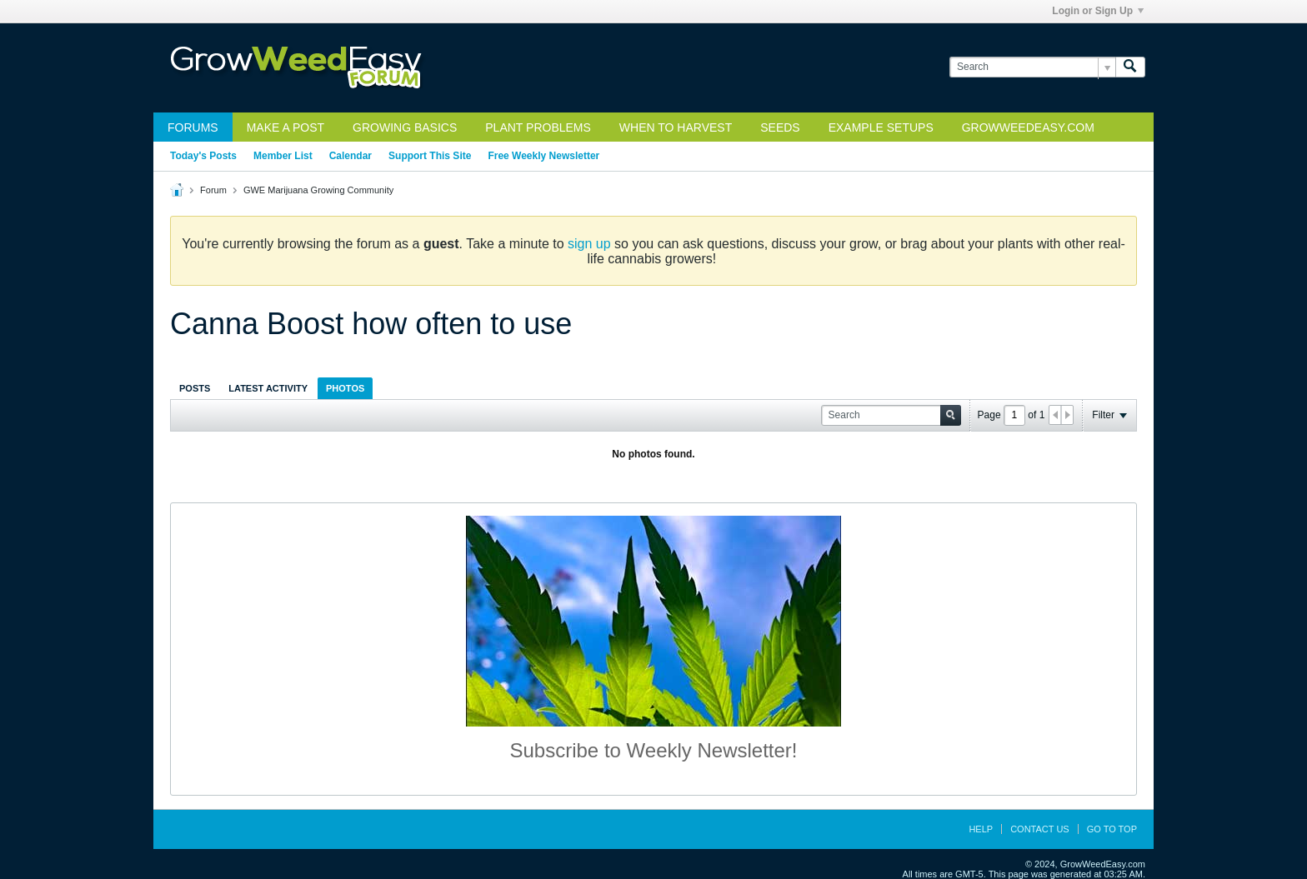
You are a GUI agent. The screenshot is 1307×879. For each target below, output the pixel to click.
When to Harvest (675, 127)
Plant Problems (538, 127)
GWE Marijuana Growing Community (318, 190)
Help (981, 829)
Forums (193, 127)
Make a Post (285, 127)
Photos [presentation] (345, 388)
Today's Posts (203, 156)
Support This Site (429, 156)
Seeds (779, 127)
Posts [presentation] (194, 388)
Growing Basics (405, 127)
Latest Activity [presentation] (268, 388)
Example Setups (881, 127)
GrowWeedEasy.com (1028, 127)
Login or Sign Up (1098, 11)
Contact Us (1039, 829)
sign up (589, 244)
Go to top (1112, 829)
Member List (283, 156)
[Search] (1032, 67)
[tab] (194, 388)
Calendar (350, 156)
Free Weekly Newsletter (543, 156)
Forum (213, 190)
